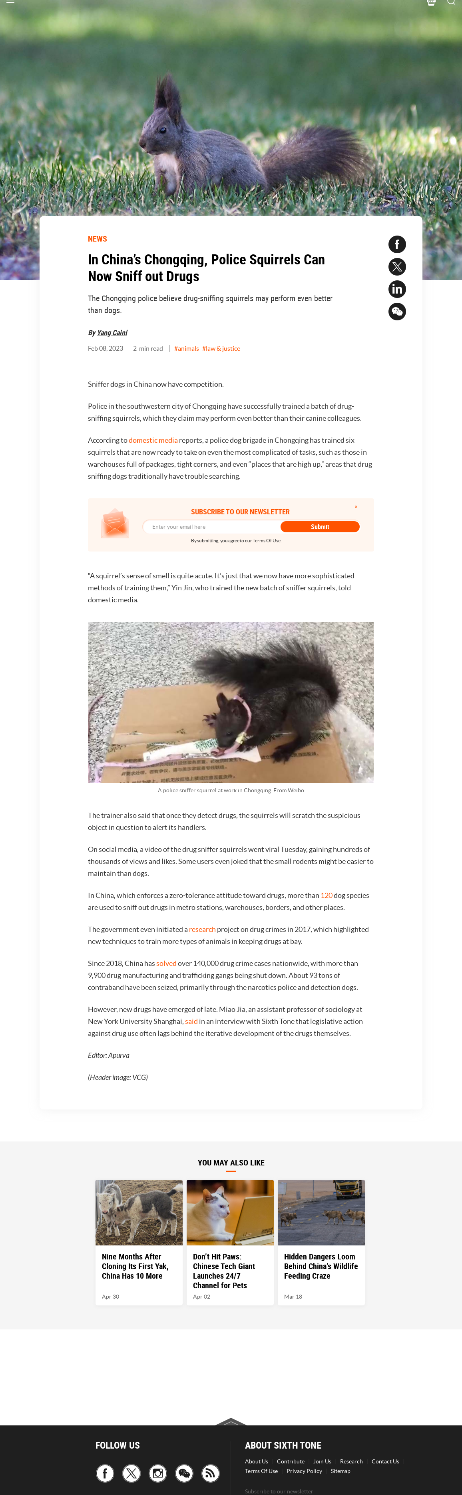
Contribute (291, 1461)
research (202, 929)
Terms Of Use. (267, 540)
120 (327, 895)
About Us (256, 1461)
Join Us (322, 1461)
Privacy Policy (304, 1471)
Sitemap (340, 1471)
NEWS (97, 238)
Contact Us (385, 1461)
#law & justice (221, 348)
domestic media (153, 440)
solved (166, 963)
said (191, 1021)
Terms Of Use (261, 1471)
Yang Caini (112, 332)
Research (351, 1461)
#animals (186, 348)
